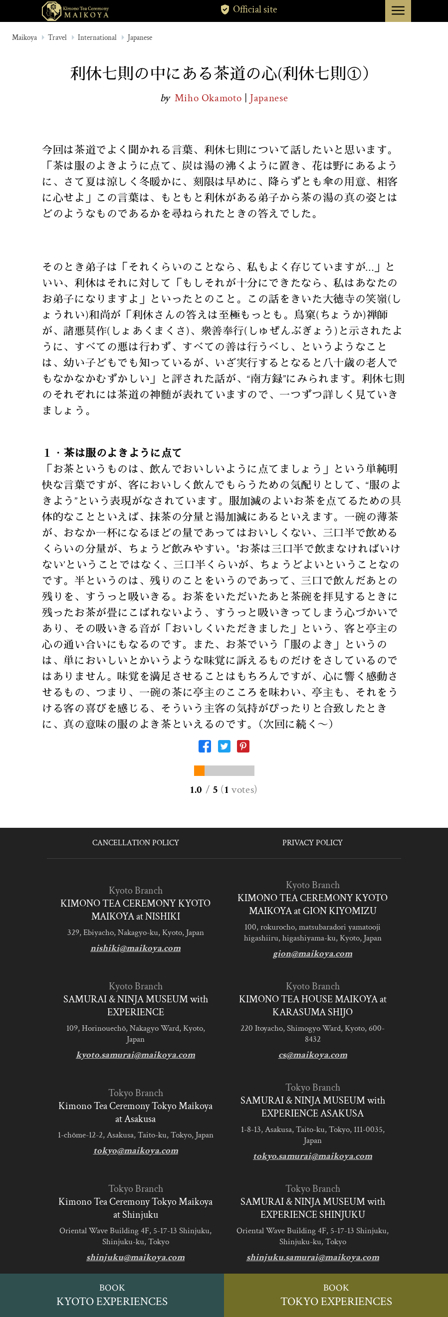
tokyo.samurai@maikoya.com (312, 1156)
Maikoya (24, 37)
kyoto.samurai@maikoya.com (135, 1055)
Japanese (140, 37)
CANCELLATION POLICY (135, 843)
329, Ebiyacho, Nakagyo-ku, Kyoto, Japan (135, 932)
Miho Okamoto (209, 98)
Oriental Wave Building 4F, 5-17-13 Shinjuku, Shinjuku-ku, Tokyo (135, 1236)
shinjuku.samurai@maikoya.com (312, 1257)
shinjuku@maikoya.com (135, 1257)
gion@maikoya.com (312, 953)
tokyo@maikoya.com (135, 1150)
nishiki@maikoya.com (135, 948)
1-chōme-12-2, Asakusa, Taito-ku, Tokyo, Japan (136, 1134)
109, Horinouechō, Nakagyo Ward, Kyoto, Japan (135, 1034)
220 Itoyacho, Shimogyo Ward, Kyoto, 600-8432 (312, 1034)
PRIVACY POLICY (312, 843)
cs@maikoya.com (312, 1055)
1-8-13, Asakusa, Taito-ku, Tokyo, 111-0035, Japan (313, 1135)
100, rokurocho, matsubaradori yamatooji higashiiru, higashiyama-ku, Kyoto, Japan (313, 932)
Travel (57, 37)
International (97, 37)
